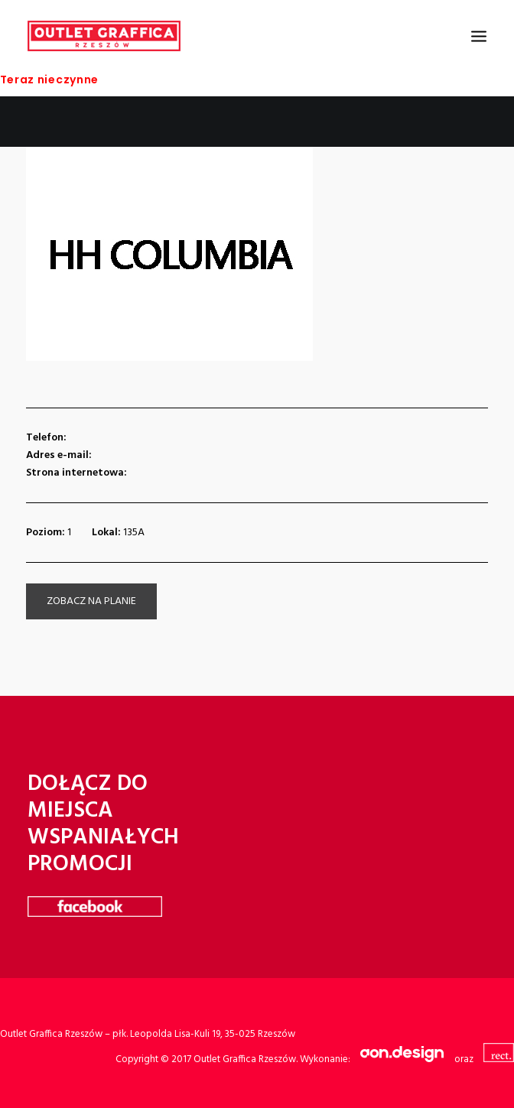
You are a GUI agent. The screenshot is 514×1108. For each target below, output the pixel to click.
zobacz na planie (91, 601)
